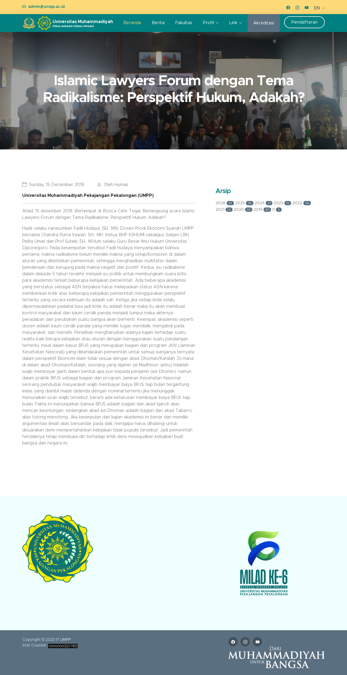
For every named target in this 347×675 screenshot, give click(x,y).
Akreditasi (263, 23)
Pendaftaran (304, 22)
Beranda (132, 23)
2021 (225, 210)
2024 (264, 203)
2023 (283, 203)
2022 (301, 203)
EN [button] (317, 8)
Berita (158, 23)
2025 (245, 203)
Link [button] (233, 23)
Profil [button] (208, 23)
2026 (225, 203)
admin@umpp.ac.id (46, 7)
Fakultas (183, 23)
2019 (262, 210)
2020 (243, 210)
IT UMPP (63, 640)
